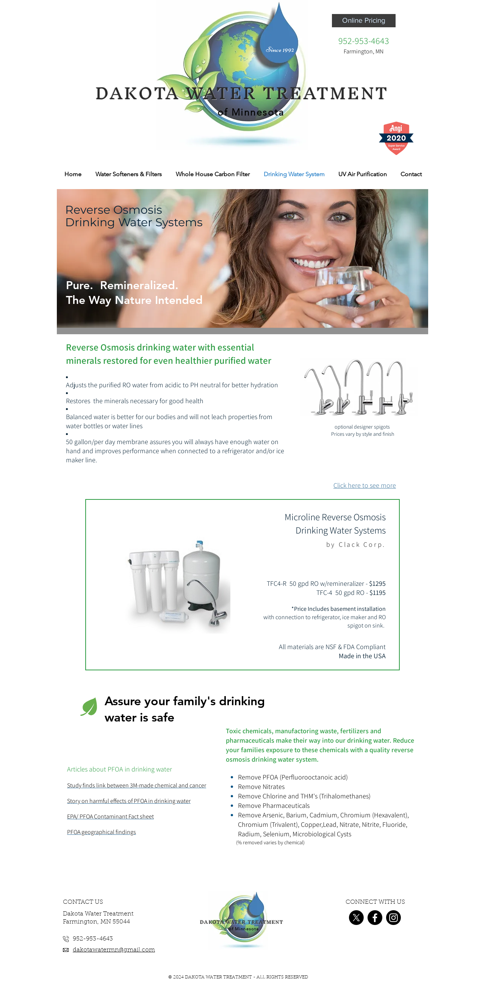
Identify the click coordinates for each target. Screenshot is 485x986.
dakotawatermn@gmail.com (114, 950)
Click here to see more (364, 485)
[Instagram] (393, 917)
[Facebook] (375, 917)
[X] (356, 917)
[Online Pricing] (364, 20)
